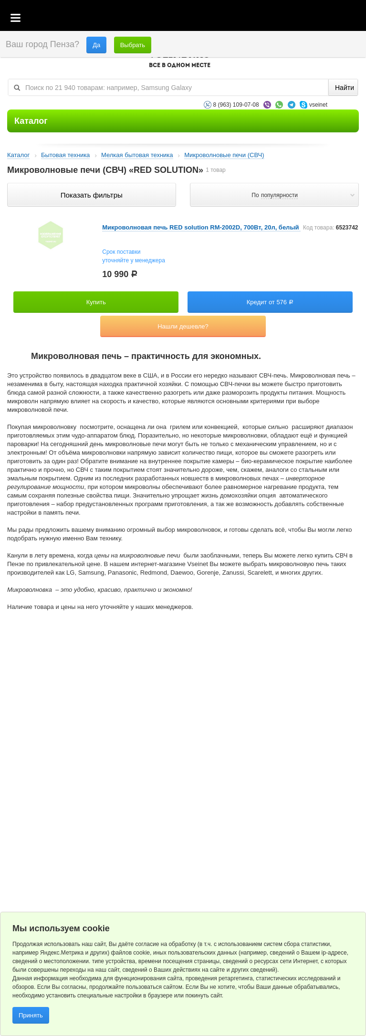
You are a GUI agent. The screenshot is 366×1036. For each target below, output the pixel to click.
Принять (31, 1015)
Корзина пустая (287, 18)
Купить (96, 302)
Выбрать (132, 45)
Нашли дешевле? (183, 326)
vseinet (318, 104)
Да (96, 45)
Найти (344, 87)
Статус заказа (340, 18)
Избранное (314, 18)
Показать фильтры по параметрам (91, 195)
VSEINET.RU (179, 60)
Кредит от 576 (270, 302)
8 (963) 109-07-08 (236, 104)
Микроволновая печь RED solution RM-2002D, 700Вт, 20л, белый (201, 227)
